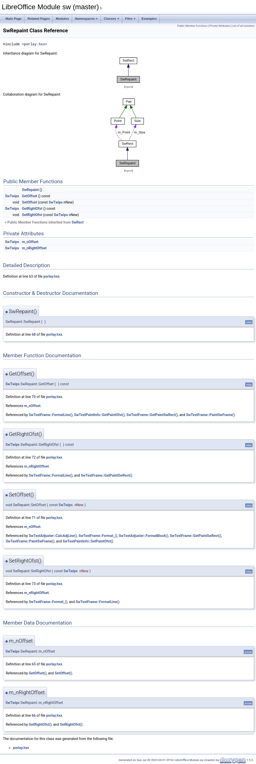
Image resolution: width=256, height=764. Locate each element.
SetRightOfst (32, 215)
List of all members (243, 26)
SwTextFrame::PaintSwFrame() (210, 415)
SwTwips (12, 196)
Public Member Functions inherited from (44, 222)
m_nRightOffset (34, 248)
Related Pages (39, 19)
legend (128, 86)
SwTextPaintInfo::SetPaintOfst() (88, 541)
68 (34, 334)
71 (34, 518)
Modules (62, 19)
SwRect (78, 222)
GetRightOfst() (40, 724)
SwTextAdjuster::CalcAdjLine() (53, 536)
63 (31, 276)
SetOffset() (63, 673)
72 (34, 457)
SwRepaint (30, 190)
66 (34, 715)
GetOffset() (37, 673)
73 (34, 584)
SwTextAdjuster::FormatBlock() (143, 536)
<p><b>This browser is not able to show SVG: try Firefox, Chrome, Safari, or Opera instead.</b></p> (128, 70)
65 (34, 664)
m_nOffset (30, 242)
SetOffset (29, 202)
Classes (111, 19)
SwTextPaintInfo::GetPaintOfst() (99, 415)
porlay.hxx (34, 44)
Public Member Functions (192, 26)
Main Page (14, 19)
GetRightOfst (32, 209)
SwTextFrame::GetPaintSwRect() (152, 415)
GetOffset (29, 196)
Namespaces (86, 19)
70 (34, 397)
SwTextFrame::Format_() (97, 536)
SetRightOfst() (71, 724)
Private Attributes (220, 26)
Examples (149, 19)
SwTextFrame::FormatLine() (50, 415)
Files (130, 19)
